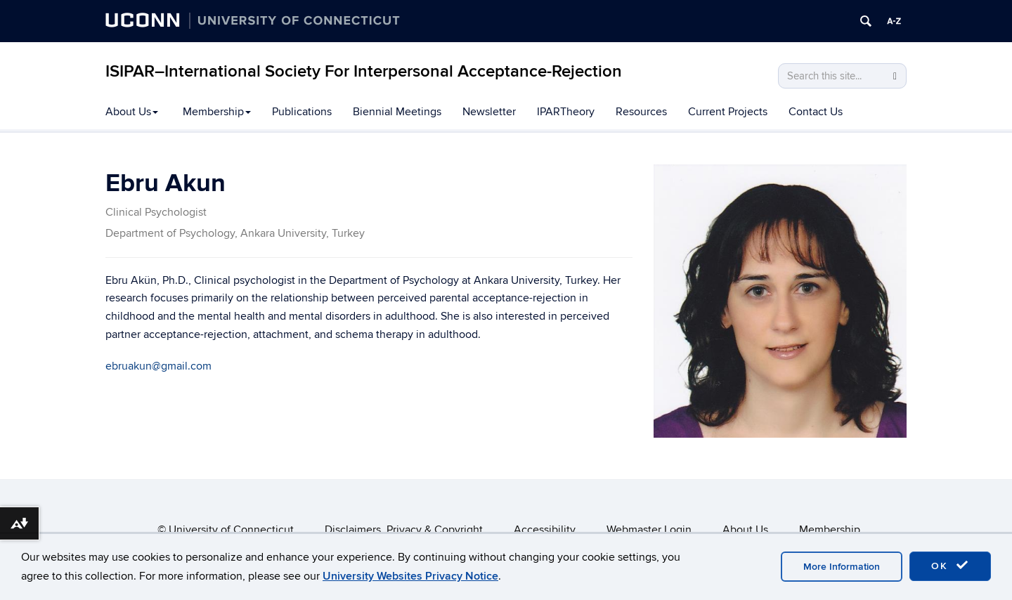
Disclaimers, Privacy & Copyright (404, 530)
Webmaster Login (649, 530)
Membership (217, 112)
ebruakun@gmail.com (158, 366)
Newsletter (489, 112)
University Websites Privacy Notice (410, 576)
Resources (641, 112)
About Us (131, 112)
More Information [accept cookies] (841, 567)
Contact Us (816, 112)
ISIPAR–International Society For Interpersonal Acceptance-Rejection (363, 71)
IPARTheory (566, 112)
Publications (302, 112)
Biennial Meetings (397, 112)
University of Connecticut (231, 530)
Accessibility (545, 530)
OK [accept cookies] (950, 565)
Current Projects (727, 112)
